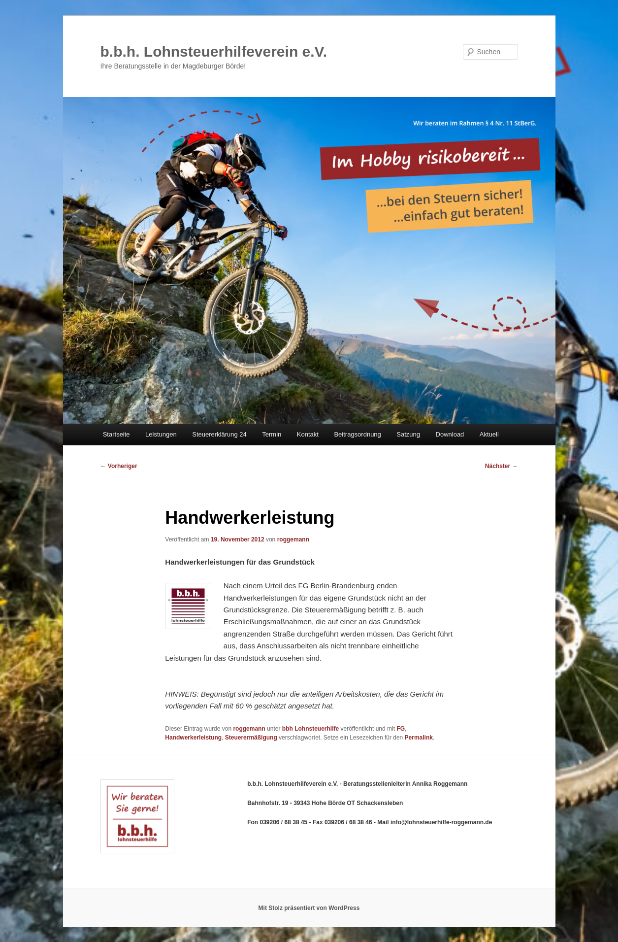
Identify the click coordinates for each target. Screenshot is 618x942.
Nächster (501, 466)
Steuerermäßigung (251, 737)
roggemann (293, 539)
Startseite (116, 434)
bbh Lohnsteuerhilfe (310, 728)
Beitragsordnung (357, 434)
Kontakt (308, 434)
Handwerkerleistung (193, 737)
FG (400, 728)
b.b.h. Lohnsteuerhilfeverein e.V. (213, 51)
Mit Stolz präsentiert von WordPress (309, 908)
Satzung (408, 434)
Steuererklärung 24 (219, 434)
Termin (271, 434)
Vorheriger (118, 466)
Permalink (419, 737)
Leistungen (161, 434)
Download (450, 434)
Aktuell (489, 434)
